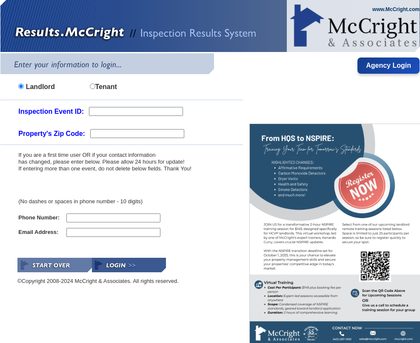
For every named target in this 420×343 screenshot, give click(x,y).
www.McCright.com (396, 9)
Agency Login (388, 65)
